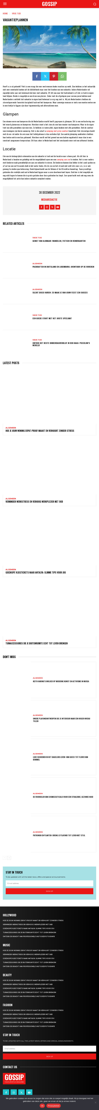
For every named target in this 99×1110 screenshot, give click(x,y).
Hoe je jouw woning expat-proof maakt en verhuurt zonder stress (40, 430)
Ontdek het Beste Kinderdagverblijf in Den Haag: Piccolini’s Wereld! (61, 344)
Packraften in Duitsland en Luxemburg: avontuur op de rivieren (63, 266)
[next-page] (9, 858)
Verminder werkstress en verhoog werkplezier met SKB (34, 501)
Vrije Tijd (16, 13)
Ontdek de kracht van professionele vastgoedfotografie (29, 936)
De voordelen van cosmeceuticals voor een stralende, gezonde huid (63, 796)
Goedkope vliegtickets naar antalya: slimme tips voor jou (36, 572)
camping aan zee (63, 159)
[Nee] (95, 1102)
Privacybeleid (53, 1106)
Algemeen (37, 263)
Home (5, 13)
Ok (42, 1106)
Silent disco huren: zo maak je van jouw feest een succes (60, 292)
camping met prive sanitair (57, 130)
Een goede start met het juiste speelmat (52, 318)
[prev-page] (4, 858)
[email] (49, 883)
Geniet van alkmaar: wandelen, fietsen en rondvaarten (59, 240)
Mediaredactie (49, 199)
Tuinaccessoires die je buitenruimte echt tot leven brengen (37, 643)
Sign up (49, 891)
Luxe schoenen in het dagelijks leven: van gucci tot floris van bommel (60, 758)
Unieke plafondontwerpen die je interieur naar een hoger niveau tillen (61, 720)
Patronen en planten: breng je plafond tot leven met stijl (59, 835)
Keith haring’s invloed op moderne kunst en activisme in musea (61, 681)
